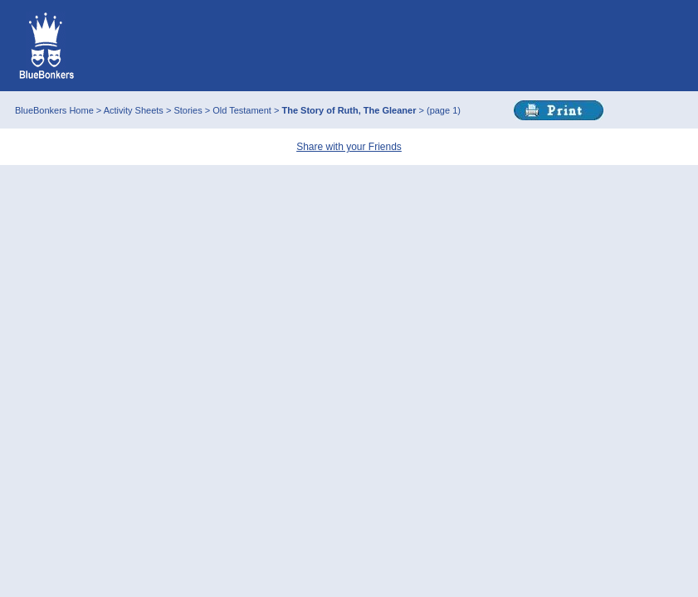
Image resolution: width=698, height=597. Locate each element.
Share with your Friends (349, 147)
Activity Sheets (134, 110)
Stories (188, 110)
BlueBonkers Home (54, 110)
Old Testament (243, 110)
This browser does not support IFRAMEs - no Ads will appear (387, 45)
